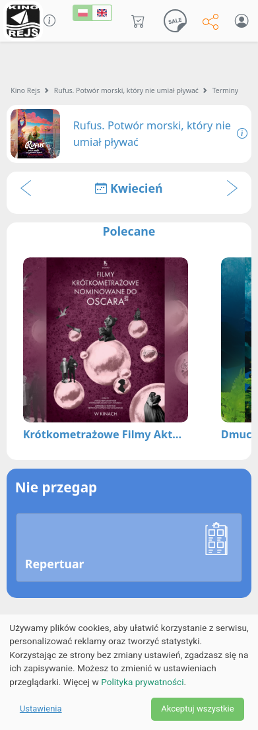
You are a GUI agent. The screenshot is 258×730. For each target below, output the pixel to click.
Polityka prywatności (142, 682)
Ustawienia (41, 708)
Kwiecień (128, 188)
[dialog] (129, 672)
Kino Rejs (25, 90)
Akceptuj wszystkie (197, 708)
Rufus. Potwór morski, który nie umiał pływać (126, 90)
